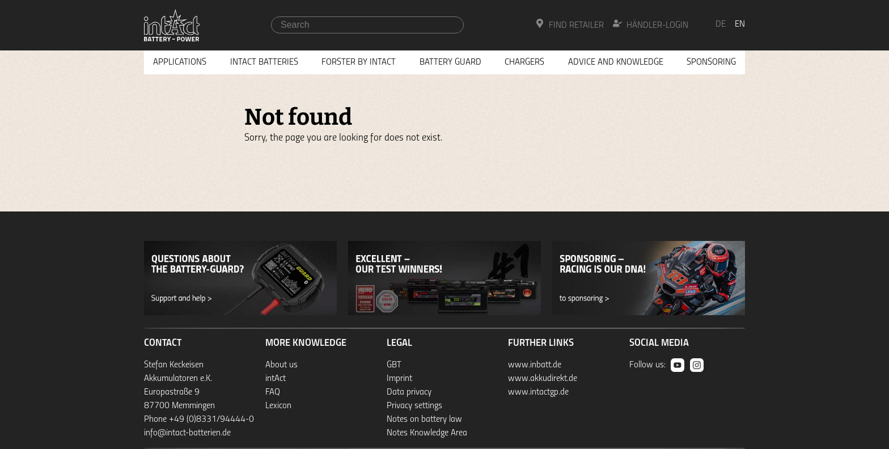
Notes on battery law (424, 419)
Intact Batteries (264, 62)
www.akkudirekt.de (542, 378)
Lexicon (278, 405)
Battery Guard (450, 62)
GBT (394, 365)
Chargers (524, 62)
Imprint (399, 378)
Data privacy (409, 392)
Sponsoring (711, 62)
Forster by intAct (358, 62)
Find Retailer (569, 24)
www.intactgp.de (538, 392)
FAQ (272, 392)
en (740, 24)
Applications (179, 62)
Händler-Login (650, 24)
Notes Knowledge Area (427, 433)
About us (281, 365)
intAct (275, 378)
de (721, 24)
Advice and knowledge (615, 62)
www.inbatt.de (534, 365)
